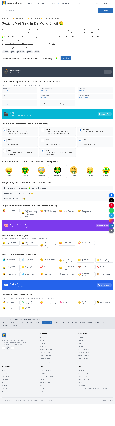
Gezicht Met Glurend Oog (103, 260)
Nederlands (47, 322)
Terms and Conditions (85, 373)
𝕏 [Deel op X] (111, 200)
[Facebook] (3, 348)
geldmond (20, 52)
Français (30, 322)
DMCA (80, 382)
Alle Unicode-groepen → (48, 362)
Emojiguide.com (7, 18)
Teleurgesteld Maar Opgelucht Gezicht (10, 268)
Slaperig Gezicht (29, 266)
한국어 (89, 322)
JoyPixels (5, 389)
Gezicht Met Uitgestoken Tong (67, 211)
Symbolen (43, 346)
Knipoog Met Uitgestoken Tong (48, 211)
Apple (4, 370)
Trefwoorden (44, 373)
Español (13, 322)
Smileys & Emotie (45, 353)
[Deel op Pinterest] (111, 205)
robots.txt (110, 400)
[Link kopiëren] (111, 226)
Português (57, 322)
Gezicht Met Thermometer (84, 260)
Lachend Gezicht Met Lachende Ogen (66, 268)
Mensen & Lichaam (46, 337)
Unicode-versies (45, 379)
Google (4, 373)
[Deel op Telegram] (111, 215)
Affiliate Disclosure (84, 379)
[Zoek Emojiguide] (50, 10)
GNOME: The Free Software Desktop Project (92, 389)
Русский (66, 322)
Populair (88, 3)
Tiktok (4, 392)
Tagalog (15, 326)
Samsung (5, 385)
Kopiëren (66, 58)
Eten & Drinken (45, 359)
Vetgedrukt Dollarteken (27, 302)
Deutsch (22, 322)
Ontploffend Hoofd (84, 274)
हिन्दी (102, 322)
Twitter (4, 382)
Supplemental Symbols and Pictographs (54, 104)
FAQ (111, 3)
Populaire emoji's (45, 382)
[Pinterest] (12, 348)
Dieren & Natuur (45, 356)
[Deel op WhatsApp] (111, 210)
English (5, 322)
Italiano (38, 322)
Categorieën (43, 3)
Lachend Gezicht (66, 274)
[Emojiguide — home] (12, 3)
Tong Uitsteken (35, 18)
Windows (5, 379)
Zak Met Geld (9, 302)
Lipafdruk (101, 266)
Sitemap (103, 400)
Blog (96, 3)
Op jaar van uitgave (46, 376)
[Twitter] (8, 348)
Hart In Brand (46, 274)
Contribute (81, 370)
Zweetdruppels (28, 274)
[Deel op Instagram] (111, 221)
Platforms (55, 3)
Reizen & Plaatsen (46, 349)
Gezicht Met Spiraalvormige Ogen (66, 260)
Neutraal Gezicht (47, 259)
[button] (19, 90)
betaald (5, 52)
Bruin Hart (83, 266)
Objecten (43, 343)
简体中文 (74, 322)
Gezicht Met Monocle (84, 302)
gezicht (29, 52)
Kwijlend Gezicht (104, 302)
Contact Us (81, 385)
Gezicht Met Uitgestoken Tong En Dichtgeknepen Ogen (29, 213)
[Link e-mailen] (111, 231)
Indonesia (6, 326)
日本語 (82, 322)
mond (37, 52)
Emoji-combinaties (46, 370)
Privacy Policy (82, 376)
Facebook (5, 376)
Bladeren (30, 3)
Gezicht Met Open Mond (8, 308)
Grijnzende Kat (9, 274)
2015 (53, 44)
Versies (79, 3)
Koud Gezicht (9, 259)
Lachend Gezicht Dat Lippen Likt (85, 211)
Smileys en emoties (21, 18)
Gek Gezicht (9, 210)
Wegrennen (27, 259)
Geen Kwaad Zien (104, 274)
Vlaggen (42, 340)
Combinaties (67, 3)
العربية (97, 322)
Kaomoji (104, 3)
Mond (63, 302)
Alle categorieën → (84, 362)
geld (12, 52)
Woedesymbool (47, 266)
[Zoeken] (105, 10)
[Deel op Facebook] (111, 195)
